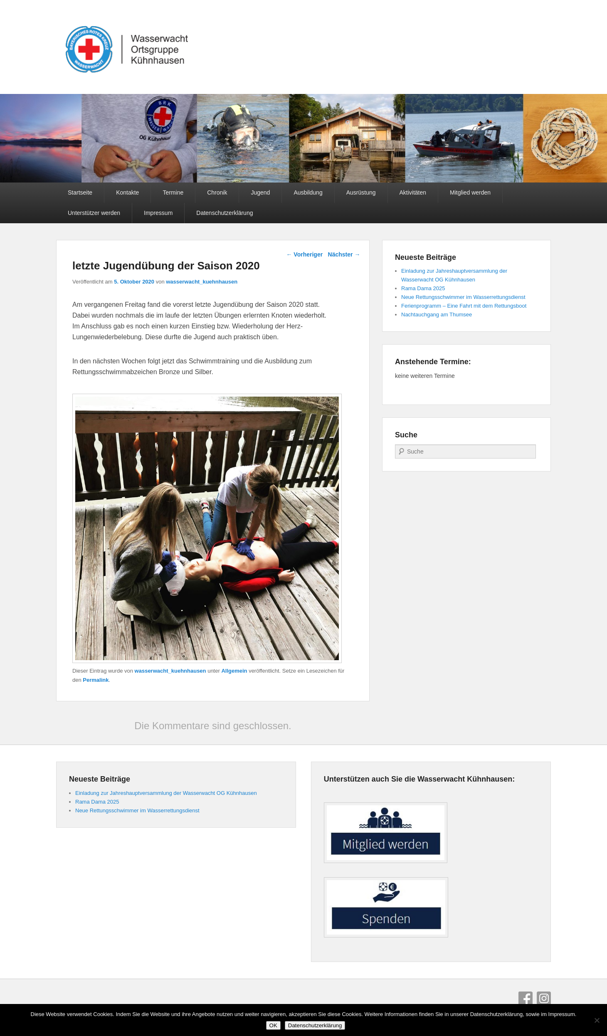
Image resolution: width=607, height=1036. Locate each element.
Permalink (96, 680)
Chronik (217, 192)
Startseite (80, 192)
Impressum (158, 213)
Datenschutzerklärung (224, 213)
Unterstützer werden (94, 213)
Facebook (525, 999)
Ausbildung (308, 192)
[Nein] (596, 1020)
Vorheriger (304, 254)
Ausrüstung (361, 192)
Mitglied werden (470, 192)
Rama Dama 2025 (423, 288)
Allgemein (234, 671)
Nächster (344, 254)
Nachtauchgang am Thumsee (436, 314)
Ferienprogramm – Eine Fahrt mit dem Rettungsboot (463, 306)
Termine (173, 192)
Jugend (260, 192)
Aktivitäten (413, 192)
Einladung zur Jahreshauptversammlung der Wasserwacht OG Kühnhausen (166, 793)
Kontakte (127, 192)
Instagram (544, 999)
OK (273, 1025)
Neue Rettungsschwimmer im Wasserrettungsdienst (463, 297)
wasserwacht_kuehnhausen (201, 282)
